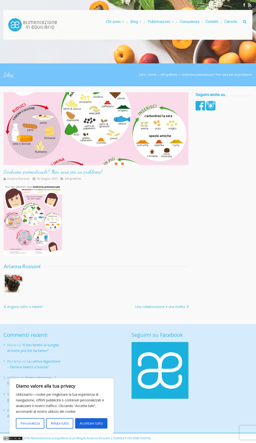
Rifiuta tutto (60, 423)
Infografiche (169, 74)
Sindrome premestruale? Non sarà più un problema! (53, 172)
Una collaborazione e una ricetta (160, 306)
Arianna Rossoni (18, 178)
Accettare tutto (91, 423)
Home (152, 74)
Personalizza (30, 423)
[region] (61, 406)
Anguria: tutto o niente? (25, 306)
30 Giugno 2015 (47, 178)
